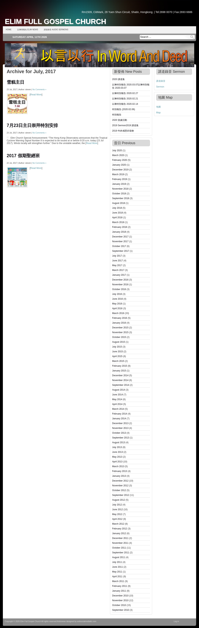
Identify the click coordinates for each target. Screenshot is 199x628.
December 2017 (120, 236)
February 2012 (119, 528)
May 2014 (117, 399)
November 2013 (120, 428)
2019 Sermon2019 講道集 (125, 125)
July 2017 (117, 255)
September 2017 (120, 251)
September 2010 (120, 610)
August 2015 (118, 342)
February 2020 (119, 160)
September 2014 (120, 385)
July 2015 (117, 346)
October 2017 (119, 246)
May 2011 (117, 571)
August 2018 (118, 203)
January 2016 (119, 322)
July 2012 (117, 504)
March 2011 (118, 581)
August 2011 (118, 557)
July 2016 (117, 294)
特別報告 (116, 114)
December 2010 (120, 595)
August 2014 (118, 389)
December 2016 (120, 279)
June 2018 (117, 212)
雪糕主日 (15, 82)
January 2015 (119, 370)
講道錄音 (160, 81)
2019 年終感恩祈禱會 (123, 130)
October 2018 (119, 193)
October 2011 (119, 547)
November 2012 (120, 485)
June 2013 (117, 452)
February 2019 (119, 179)
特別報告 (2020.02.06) (123, 109)
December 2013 (120, 423)
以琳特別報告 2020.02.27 (125, 93)
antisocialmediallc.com (86, 621)
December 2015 (120, 327)
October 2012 (119, 490)
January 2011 (119, 591)
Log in (176, 621)
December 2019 (120, 169)
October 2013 (119, 433)
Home (8, 30)
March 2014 (118, 409)
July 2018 (117, 208)
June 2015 (117, 351)
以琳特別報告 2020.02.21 (125, 98)
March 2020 (118, 155)
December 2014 (120, 375)
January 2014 (119, 418)
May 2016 (117, 303)
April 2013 (117, 461)
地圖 (158, 106)
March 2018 (118, 222)
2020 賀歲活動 (119, 120)
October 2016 (119, 289)
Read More (36, 94)
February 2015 (119, 366)
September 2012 (120, 495)
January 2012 (119, 533)
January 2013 (119, 476)
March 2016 (118, 313)
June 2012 (117, 509)
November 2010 (120, 600)
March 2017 (118, 270)
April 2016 (117, 308)
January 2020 (119, 165)
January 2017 (119, 275)
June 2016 (117, 299)
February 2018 (119, 227)
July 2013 (117, 447)
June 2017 (117, 260)
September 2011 (120, 552)
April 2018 (117, 217)
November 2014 (120, 380)
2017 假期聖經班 (23, 155)
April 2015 (117, 356)
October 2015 (119, 337)
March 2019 (118, 174)
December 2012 (120, 480)
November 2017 (120, 241)
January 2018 (119, 232)
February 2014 (119, 413)
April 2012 (117, 519)
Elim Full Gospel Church (55, 21)
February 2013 (119, 471)
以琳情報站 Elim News (27, 30)
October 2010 (119, 605)
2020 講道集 (118, 79)
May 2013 (117, 456)
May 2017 (117, 265)
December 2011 (120, 538)
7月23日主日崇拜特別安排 (32, 125)
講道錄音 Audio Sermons (56, 30)
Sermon (160, 86)
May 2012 (117, 514)
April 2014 (117, 404)
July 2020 (117, 150)
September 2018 (120, 198)
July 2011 (117, 562)
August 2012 (118, 500)
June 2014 (117, 394)
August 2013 (118, 442)
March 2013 (118, 466)
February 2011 (119, 586)
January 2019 (119, 184)
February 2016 (119, 318)
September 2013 (120, 437)
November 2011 (120, 543)
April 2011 (117, 576)
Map (158, 112)
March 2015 (118, 361)
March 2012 (118, 524)
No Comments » (39, 89)
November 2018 (120, 188)
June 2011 (117, 567)
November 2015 (120, 332)
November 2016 (120, 284)
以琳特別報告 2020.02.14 (125, 104)
